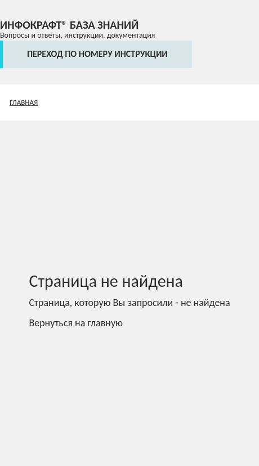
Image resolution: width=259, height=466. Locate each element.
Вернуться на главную (76, 323)
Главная (24, 102)
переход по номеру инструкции (97, 53)
